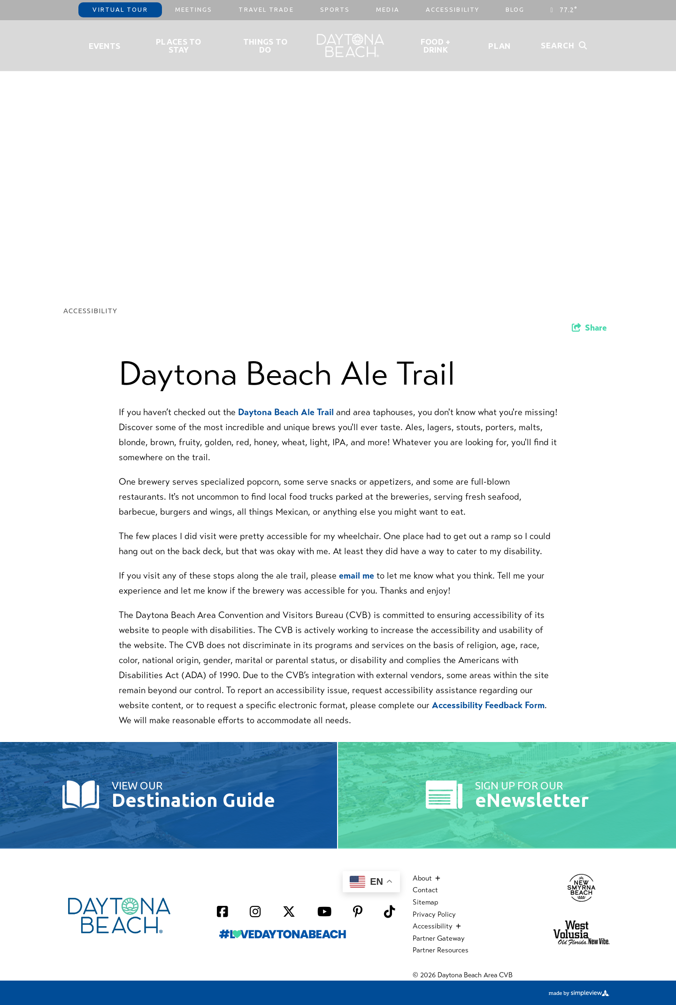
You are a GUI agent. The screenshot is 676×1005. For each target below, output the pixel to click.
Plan (499, 46)
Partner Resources (441, 950)
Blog (515, 9)
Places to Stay (178, 46)
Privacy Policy (434, 914)
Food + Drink (436, 46)
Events (105, 46)
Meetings (194, 9)
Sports (335, 9)
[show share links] (589, 328)
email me (356, 575)
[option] (338, 147)
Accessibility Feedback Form (488, 705)
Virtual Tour (119, 9)
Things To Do (265, 46)
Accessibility (452, 9)
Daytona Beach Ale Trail (287, 412)
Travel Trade (265, 9)
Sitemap (425, 902)
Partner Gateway (439, 938)
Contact (425, 890)
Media (387, 9)
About (426, 878)
